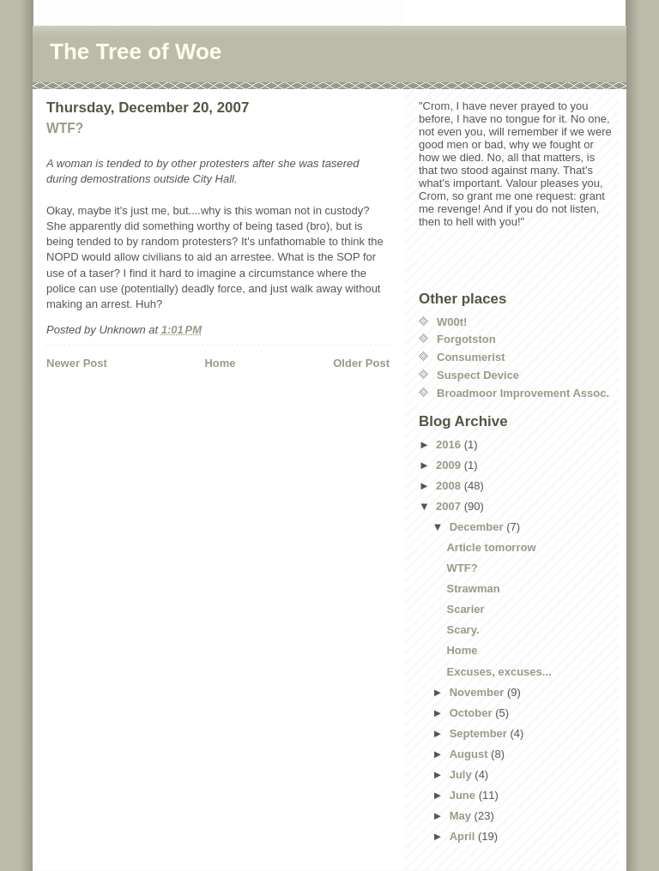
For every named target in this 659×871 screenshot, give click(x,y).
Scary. (462, 629)
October (472, 712)
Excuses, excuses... (498, 671)
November (478, 692)
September (480, 733)
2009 (450, 465)
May (462, 815)
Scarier (465, 609)
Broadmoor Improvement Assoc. (523, 393)
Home (219, 363)
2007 (450, 506)
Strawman (472, 588)
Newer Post (76, 363)
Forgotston (466, 339)
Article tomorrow (490, 547)
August (470, 754)
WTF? (64, 128)
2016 (450, 444)
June (464, 795)
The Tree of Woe (135, 51)
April (464, 836)
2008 (450, 485)
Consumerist (471, 357)
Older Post (361, 363)
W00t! (452, 321)
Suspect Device (478, 375)
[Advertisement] (146, 416)
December (478, 526)
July (462, 774)
